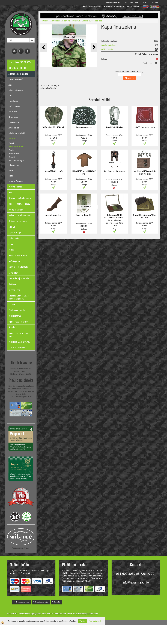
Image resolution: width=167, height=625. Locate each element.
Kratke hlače (12, 111)
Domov (45, 21)
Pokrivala (11, 138)
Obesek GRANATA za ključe (54, 171)
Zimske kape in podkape (16, 146)
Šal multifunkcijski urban (114, 127)
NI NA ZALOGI (69, 37)
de (157, 6)
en (147, 6)
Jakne (10, 84)
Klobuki (11, 143)
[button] (94, 47)
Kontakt (154, 2)
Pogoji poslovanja (131, 2)
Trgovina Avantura (113, 2)
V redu (82, 621)
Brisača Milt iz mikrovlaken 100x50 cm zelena (144, 216)
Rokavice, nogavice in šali (16, 133)
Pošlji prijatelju (107, 49)
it (151, 6)
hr (154, 6)
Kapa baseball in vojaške (17, 160)
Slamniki (12, 157)
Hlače (10, 95)
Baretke (11, 150)
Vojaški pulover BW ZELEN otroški (54, 127)
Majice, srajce (13, 117)
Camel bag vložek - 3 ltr (84, 215)
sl (144, 6)
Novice (145, 2)
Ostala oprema (13, 165)
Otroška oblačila (13, 122)
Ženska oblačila (13, 127)
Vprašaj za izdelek (108, 45)
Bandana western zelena (84, 127)
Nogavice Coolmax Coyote (53, 215)
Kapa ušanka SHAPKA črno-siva (114, 171)
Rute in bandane (14, 153)
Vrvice (10, 170)
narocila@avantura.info (88, 614)
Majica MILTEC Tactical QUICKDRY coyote (84, 172)
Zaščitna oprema (14, 106)
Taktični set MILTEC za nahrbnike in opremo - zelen (144, 172)
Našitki (10, 175)
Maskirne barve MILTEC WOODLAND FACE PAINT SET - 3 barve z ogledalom (114, 218)
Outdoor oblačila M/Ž (15, 79)
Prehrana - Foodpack (15, 181)
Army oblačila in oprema (60, 21)
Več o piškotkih (95, 621)
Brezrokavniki (13, 100)
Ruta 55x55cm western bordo (145, 127)
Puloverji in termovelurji (16, 90)
